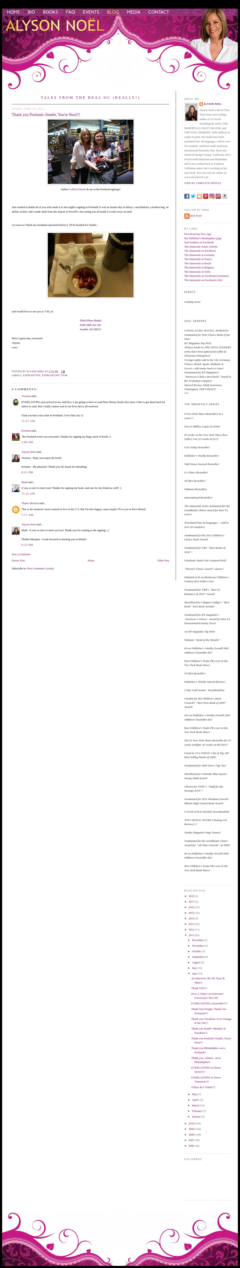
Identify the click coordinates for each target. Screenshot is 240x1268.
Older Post (163, 560)
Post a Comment (21, 554)
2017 (192, 901)
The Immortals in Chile (197, 271)
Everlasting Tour (55, 375)
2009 (192, 1129)
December (198, 940)
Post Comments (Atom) (40, 568)
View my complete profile (202, 183)
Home (91, 560)
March (196, 1105)
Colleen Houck (77, 189)
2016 (192, 907)
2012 (192, 929)
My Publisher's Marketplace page (203, 238)
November (198, 945)
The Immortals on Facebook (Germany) (206, 275)
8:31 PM (27, 472)
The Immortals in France (198, 259)
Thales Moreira (30, 503)
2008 (192, 1134)
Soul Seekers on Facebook (199, 242)
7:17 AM (27, 514)
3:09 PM (27, 442)
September (198, 956)
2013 (192, 924)
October (197, 951)
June (195, 973)
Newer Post (18, 560)
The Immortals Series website (201, 246)
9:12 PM (27, 544)
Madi (24, 482)
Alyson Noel (28, 451)
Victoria (25, 396)
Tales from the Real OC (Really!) (90, 98)
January (196, 1116)
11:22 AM (28, 493)
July (194, 968)
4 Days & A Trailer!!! (203, 1087)
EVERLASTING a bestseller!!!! (209, 1003)
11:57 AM (28, 421)
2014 (192, 918)
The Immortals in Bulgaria (199, 267)
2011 (192, 935)
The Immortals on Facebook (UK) (203, 280)
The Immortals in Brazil (197, 263)
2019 (192, 896)
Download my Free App (197, 234)
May (195, 1094)
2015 (192, 912)
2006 (192, 1145)
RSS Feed (195, 215)
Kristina (25, 430)
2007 (192, 1140)
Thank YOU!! (199, 988)
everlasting (31, 375)
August (196, 962)
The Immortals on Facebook (200, 250)
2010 (192, 1123)
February (197, 1111)
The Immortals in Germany (199, 255)
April (195, 1099)
